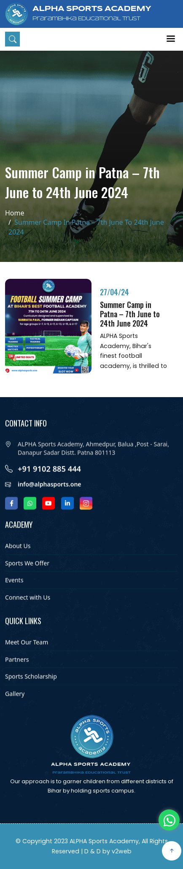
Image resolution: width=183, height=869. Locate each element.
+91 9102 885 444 (49, 481)
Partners (17, 671)
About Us (18, 557)
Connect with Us (27, 609)
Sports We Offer (27, 575)
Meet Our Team (26, 654)
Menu (171, 38)
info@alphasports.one (49, 497)
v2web (122, 851)
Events (14, 592)
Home (14, 213)
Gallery (14, 705)
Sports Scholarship (31, 688)
